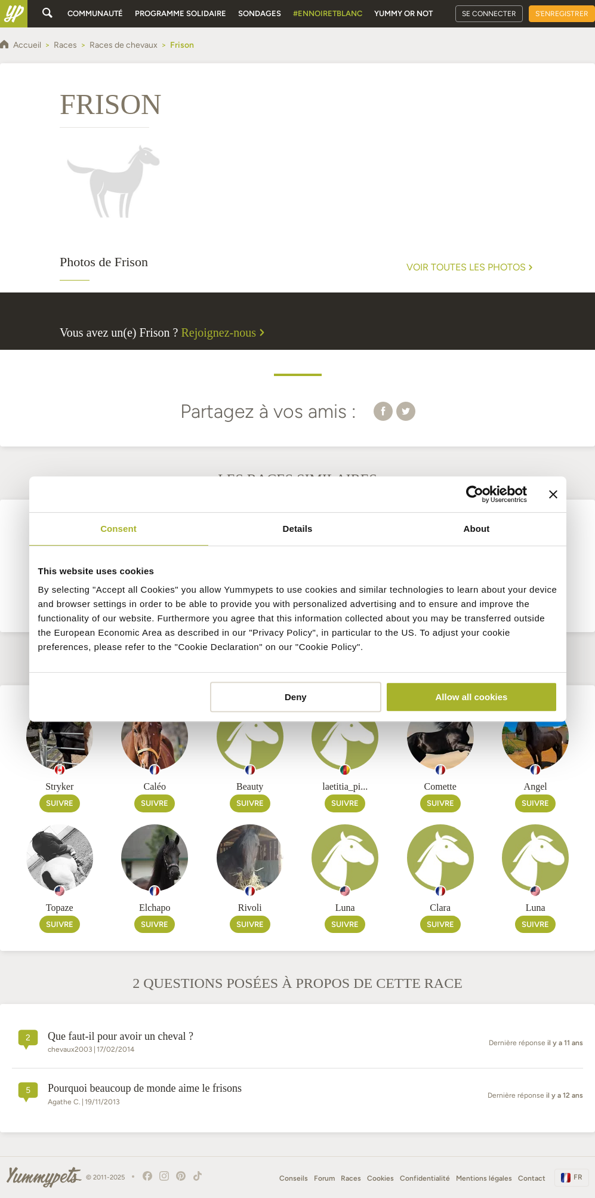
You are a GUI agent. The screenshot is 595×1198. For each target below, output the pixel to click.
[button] (383, 411)
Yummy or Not (403, 13)
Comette (440, 786)
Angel (535, 786)
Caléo (155, 786)
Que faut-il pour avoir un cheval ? (120, 1036)
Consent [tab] (118, 528)
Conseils (293, 1178)
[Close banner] (553, 494)
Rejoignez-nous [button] (224, 332)
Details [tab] (298, 528)
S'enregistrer (561, 14)
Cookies (380, 1178)
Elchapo (154, 908)
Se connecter (489, 14)
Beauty (249, 786)
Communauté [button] (95, 13)
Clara (440, 908)
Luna (345, 908)
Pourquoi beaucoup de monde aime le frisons (145, 1088)
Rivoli (250, 908)
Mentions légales (484, 1178)
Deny (296, 697)
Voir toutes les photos (470, 267)
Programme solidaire (180, 13)
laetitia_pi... (345, 786)
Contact (531, 1178)
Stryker (59, 786)
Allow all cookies (472, 697)
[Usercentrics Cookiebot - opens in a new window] (475, 494)
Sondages (259, 13)
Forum (324, 1178)
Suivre (59, 803)
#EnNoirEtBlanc (327, 13)
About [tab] (477, 528)
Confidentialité (425, 1178)
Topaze (59, 908)
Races (351, 1178)
